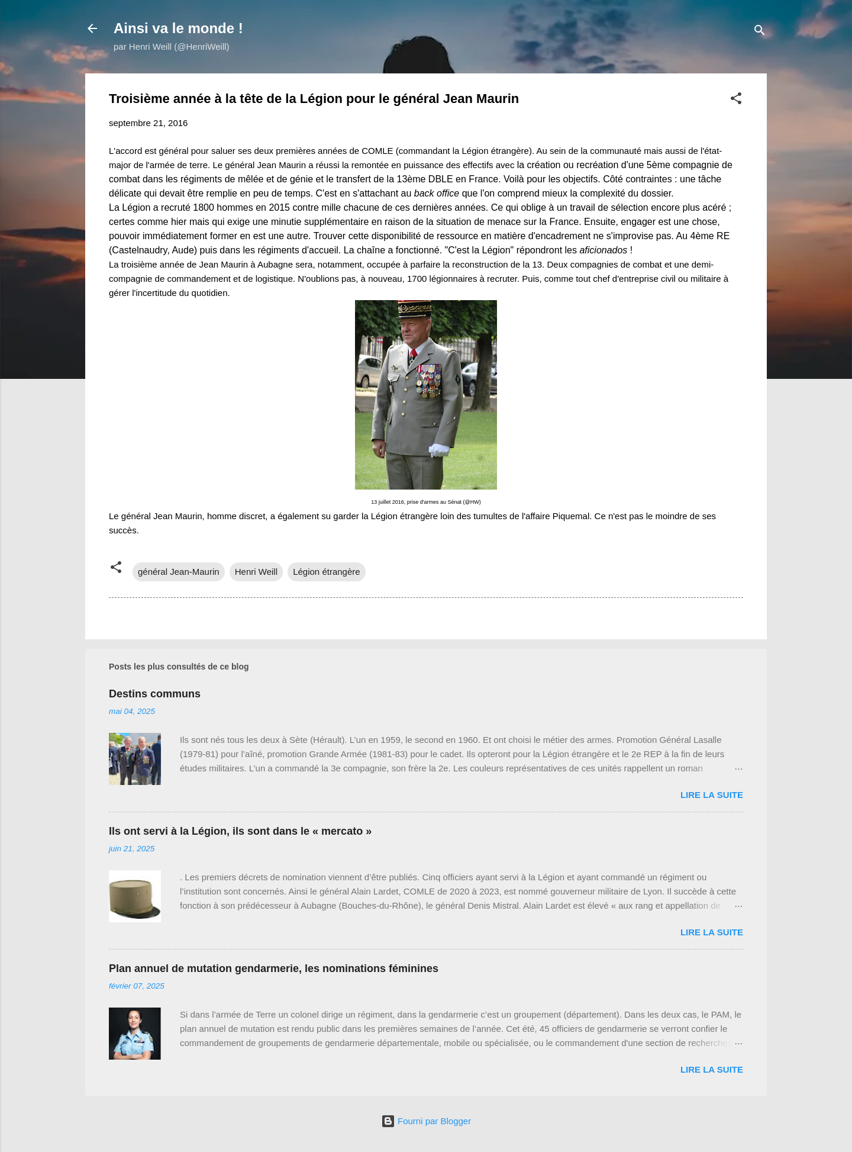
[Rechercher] (760, 32)
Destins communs (155, 694)
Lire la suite (711, 795)
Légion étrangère (326, 572)
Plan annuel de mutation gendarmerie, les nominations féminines (273, 968)
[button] (736, 100)
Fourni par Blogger (426, 1121)
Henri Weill (256, 572)
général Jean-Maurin (179, 572)
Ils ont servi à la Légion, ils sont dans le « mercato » (240, 831)
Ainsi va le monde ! (178, 28)
